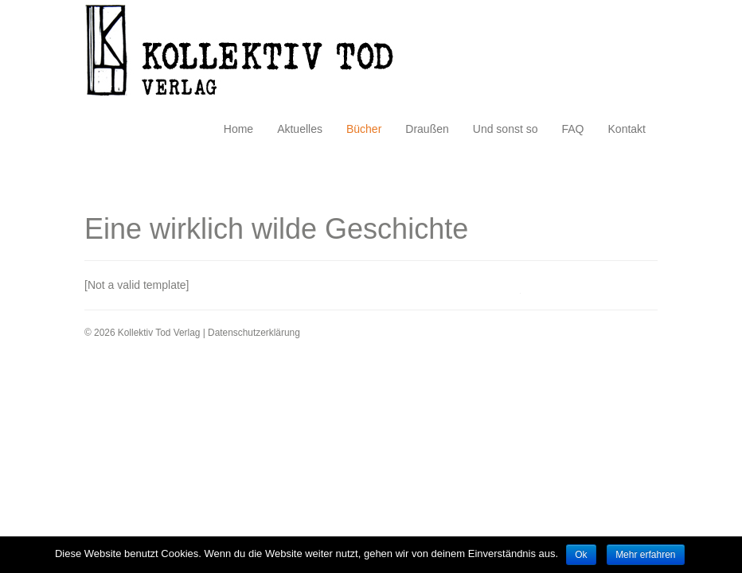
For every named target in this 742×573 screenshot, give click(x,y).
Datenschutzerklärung (254, 332)
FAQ (573, 129)
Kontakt (627, 129)
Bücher (363, 129)
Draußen (426, 129)
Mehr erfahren (645, 554)
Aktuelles (299, 129)
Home (238, 129)
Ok (581, 554)
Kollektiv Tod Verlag (251, 54)
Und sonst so (505, 129)
